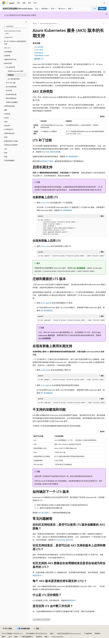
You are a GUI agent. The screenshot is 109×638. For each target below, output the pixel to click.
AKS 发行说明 (43, 512)
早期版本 (97, 633)
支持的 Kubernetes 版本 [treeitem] (15, 71)
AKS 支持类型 (38, 47)
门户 (94, 9)
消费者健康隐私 (26, 637)
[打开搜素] (104, 3)
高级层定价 (37, 575)
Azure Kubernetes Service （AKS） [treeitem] (12, 32)
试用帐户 (102, 9)
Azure (35, 23)
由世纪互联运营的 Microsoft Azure (68, 633)
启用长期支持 (38, 53)
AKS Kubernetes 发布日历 (63, 540)
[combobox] (15, 26)
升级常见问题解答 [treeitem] (12, 102)
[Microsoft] (4, 2)
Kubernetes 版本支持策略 (51, 152)
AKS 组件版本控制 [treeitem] (14, 79)
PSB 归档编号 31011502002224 (36, 633)
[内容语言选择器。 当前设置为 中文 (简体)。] (7, 628)
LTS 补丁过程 (38, 50)
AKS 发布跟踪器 (71, 156)
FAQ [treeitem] (5, 149)
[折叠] (26, 22)
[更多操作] (104, 23)
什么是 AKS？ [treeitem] (8, 37)
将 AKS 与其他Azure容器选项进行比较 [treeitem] (15, 42)
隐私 (51, 633)
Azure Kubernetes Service (48, 23)
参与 (10, 637)
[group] (71, 256)
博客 (3, 637)
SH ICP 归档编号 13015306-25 (12, 633)
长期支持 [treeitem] (11, 75)
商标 (45, 637)
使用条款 (39, 637)
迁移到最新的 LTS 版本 (41, 55)
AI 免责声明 (88, 633)
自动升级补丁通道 (46, 161)
